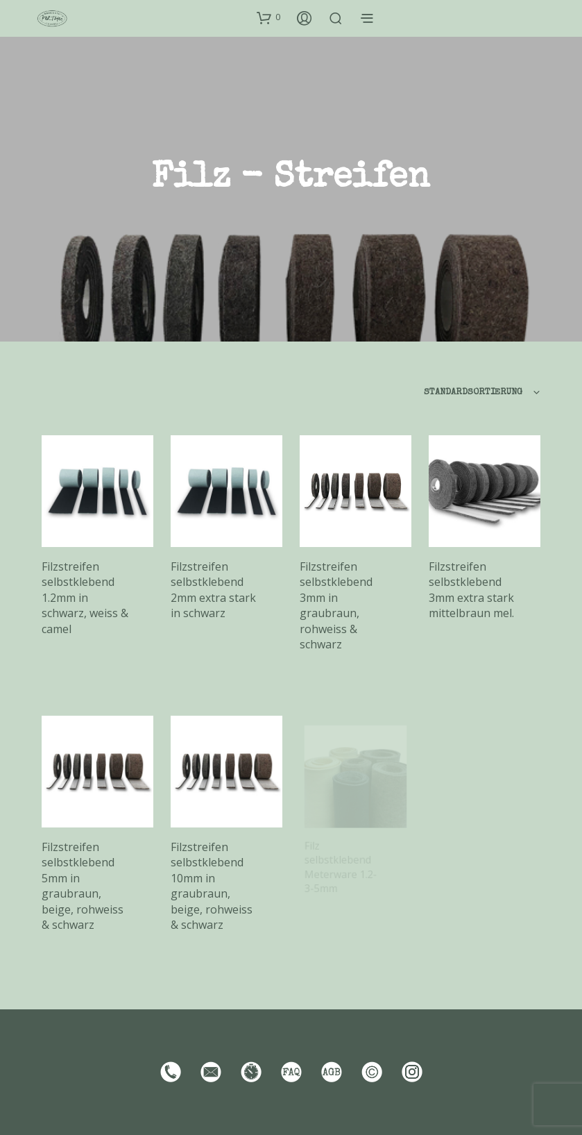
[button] (268, 17)
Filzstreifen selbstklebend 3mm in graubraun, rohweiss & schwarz (336, 605)
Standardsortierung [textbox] (473, 392)
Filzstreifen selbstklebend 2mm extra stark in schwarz (213, 590)
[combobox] (441, 393)
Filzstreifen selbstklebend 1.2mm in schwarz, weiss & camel (85, 598)
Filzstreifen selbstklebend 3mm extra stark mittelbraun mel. (471, 590)
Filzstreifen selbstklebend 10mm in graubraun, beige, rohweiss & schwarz (212, 883)
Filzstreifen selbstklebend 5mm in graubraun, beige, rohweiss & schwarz (82, 885)
